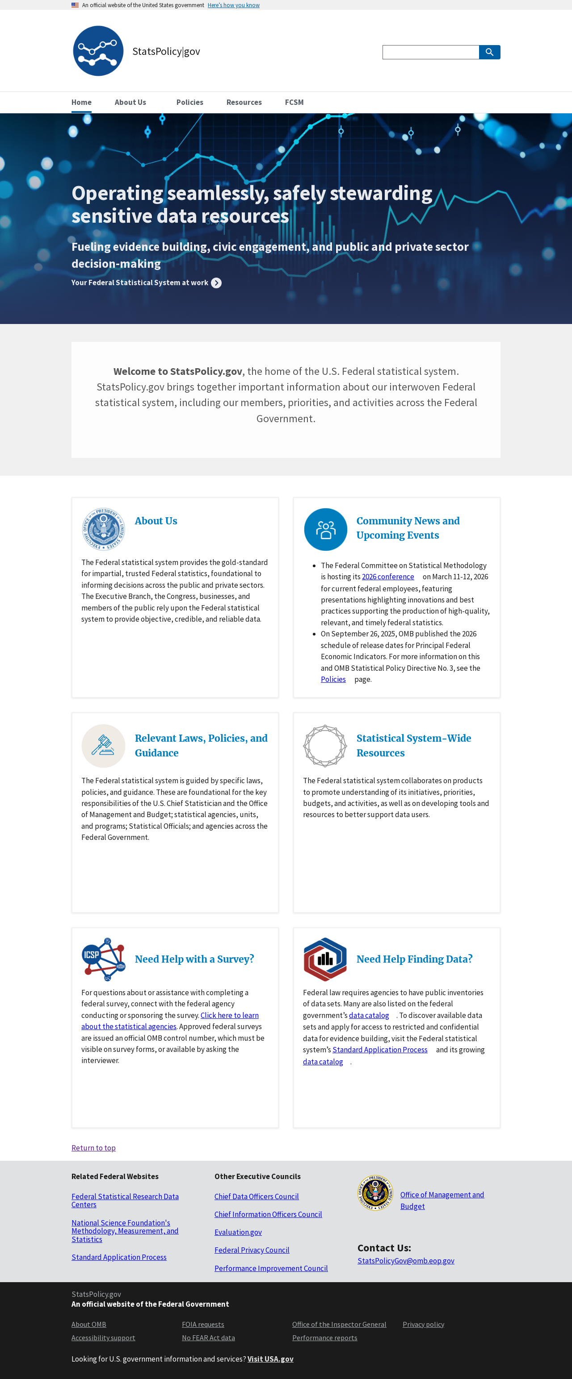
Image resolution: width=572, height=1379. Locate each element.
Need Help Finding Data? (415, 959)
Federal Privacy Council (252, 1250)
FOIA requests (203, 1324)
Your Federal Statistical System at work (141, 282)
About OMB (89, 1324)
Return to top (94, 1148)
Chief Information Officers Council (268, 1214)
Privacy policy (423, 1324)
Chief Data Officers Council (256, 1196)
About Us (156, 521)
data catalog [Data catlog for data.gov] (369, 1015)
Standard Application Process (380, 1050)
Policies (333, 679)
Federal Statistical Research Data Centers (125, 1201)
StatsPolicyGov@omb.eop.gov (406, 1261)
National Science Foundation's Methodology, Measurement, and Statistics (125, 1231)
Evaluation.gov (238, 1232)
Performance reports (325, 1337)
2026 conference (388, 577)
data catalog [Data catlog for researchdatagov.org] (323, 1062)
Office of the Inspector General (339, 1324)
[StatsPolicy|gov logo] (136, 52)
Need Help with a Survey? (194, 959)
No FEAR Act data (208, 1337)
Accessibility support (103, 1337)
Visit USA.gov (271, 1359)
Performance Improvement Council (271, 1268)
